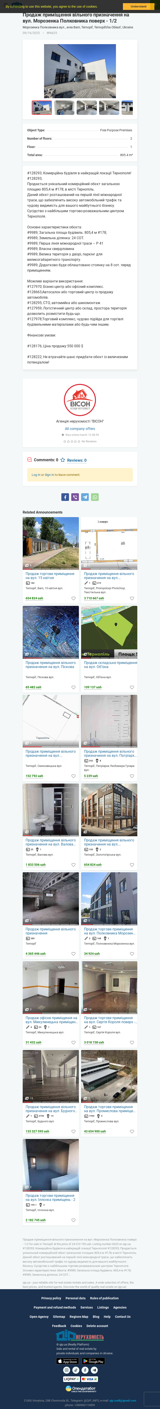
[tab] (42, 460)
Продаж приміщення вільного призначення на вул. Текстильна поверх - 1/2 (109, 576)
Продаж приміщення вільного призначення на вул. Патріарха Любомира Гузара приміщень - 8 (110, 754)
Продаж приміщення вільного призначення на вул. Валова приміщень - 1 (51, 842)
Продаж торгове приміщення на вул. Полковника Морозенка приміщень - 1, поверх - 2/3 (110, 931)
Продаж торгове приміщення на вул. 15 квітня (50, 576)
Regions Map (79, 1316)
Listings (103, 1307)
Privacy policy (51, 1298)
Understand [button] (139, 6)
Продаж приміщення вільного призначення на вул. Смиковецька (51, 754)
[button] (99, 7)
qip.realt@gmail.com (122, 1400)
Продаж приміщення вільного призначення (51, 931)
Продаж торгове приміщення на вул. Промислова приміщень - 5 (110, 1109)
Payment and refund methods (55, 1307)
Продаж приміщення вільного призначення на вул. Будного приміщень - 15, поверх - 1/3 (51, 1109)
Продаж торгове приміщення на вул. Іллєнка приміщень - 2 (50, 1198)
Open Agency (39, 1316)
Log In (36, 475)
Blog (96, 1316)
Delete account (97, 1326)
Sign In (49, 475)
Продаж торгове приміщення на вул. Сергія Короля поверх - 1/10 (109, 1020)
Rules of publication (104, 1298)
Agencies (120, 1307)
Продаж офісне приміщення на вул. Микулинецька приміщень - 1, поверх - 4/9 (52, 1020)
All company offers (80, 429)
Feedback (59, 1326)
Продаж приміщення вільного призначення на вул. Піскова (51, 665)
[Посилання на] (66, 1370)
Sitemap (59, 1316)
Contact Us (123, 1316)
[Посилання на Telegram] (94, 1370)
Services (86, 1307)
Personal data (76, 1298)
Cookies (76, 1326)
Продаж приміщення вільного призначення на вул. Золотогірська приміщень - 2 (109, 842)
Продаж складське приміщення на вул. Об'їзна (110, 665)
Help (107, 1316)
